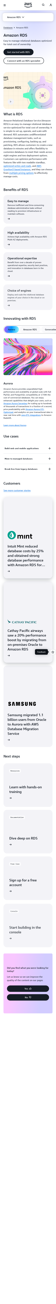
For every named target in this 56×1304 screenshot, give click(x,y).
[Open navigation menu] (4, 5)
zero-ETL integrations (31, 415)
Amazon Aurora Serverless (15, 403)
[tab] (11, 329)
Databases (8, 27)
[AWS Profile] (51, 5)
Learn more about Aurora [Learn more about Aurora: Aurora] (14, 425)
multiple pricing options (21, 172)
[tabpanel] (28, 381)
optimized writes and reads (17, 165)
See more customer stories (17, 490)
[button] (16, 17)
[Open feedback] (52, 652)
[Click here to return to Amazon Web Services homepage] (28, 5)
